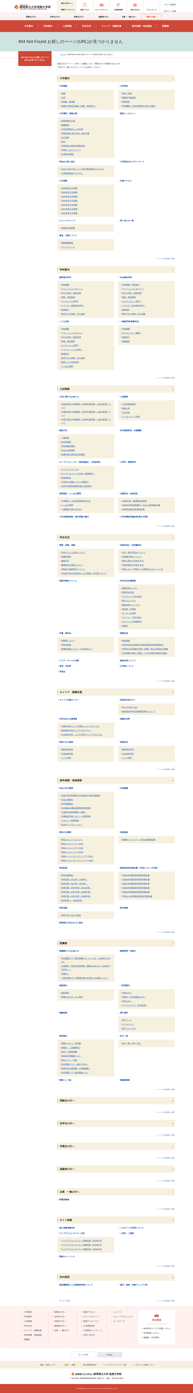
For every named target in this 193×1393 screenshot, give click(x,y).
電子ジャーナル (129, 1028)
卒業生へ (65, 974)
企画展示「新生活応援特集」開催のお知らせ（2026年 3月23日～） (85, 968)
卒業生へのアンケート (71, 150)
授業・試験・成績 (67, 545)
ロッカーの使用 (129, 613)
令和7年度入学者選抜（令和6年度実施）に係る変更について (86, 421)
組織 (63, 93)
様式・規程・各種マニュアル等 (133, 1285)
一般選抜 (65, 438)
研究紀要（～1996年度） (72, 900)
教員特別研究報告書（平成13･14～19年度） (139, 868)
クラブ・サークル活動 (69, 660)
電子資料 (124, 1013)
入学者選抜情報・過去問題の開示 (74, 517)
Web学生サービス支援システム (157, 1328)
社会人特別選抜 (68, 450)
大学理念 (124, 86)
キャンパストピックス (123, 1316)
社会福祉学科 (126, 277)
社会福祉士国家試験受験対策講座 (76, 808)
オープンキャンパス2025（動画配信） (78, 473)
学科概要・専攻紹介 (131, 285)
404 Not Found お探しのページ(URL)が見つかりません (35, 58)
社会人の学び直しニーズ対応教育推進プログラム (82, 169)
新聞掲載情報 (67, 243)
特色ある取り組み (67, 161)
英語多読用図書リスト (71, 1056)
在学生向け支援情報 (68, 719)
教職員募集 (64, 1199)
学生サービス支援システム (73, 552)
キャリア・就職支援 (111, 26)
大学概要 (63, 86)
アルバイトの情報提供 (132, 621)
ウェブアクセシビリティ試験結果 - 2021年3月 (81, 1245)
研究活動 (63, 908)
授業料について (68, 640)
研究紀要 (63, 868)
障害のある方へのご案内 (72, 997)
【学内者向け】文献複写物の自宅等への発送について (84, 978)
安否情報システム (151, 1333)
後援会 (125, 626)
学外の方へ (127, 1001)
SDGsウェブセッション (71, 825)
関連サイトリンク (67, 1256)
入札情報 (63, 181)
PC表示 (110, 1355)
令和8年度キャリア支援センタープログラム (80, 726)
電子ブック (127, 1020)
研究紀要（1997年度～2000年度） (76, 896)
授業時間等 (66, 557)
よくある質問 (67, 366)
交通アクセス (126, 181)
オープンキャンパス (70, 469)
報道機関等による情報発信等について (76, 1285)
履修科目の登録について (72, 565)
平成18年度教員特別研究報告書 (136, 879)
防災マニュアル (129, 601)
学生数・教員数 (68, 102)
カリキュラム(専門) (69, 301)
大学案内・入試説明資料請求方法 (76, 501)
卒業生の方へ (67, 1146)
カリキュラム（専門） (132, 301)
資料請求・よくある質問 (70, 493)
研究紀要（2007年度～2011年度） (76, 888)
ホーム (63, 54)
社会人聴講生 (67, 800)
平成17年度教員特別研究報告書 (136, 884)
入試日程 (126, 412)
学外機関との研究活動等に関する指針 (138, 106)
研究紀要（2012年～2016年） (74, 884)
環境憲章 (126, 102)
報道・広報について (68, 235)
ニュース (117, 1312)
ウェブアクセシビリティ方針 (72, 1233)
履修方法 (65, 561)
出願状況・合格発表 (129, 493)
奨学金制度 (66, 645)
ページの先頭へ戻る (166, 258)
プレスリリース (68, 247)
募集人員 (126, 408)
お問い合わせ (89, 1335)
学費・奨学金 (65, 633)
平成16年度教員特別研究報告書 (136, 888)
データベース (128, 1024)
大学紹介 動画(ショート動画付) (75, 482)
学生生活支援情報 (128, 581)
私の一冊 (124, 1036)
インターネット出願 (131, 416)
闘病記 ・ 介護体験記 (70, 1048)
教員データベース (91, 1321)
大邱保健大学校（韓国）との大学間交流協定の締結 (144, 653)
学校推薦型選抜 (68, 446)
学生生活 (86, 26)
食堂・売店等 (65, 666)
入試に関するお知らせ (69, 397)
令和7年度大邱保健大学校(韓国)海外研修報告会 (143, 645)
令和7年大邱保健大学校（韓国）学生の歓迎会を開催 (145, 649)
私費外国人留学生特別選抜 (73, 454)
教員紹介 (65, 310)
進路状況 (124, 742)
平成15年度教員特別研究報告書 (136, 892)
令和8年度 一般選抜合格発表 (134, 501)
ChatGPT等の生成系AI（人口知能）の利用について (84, 573)
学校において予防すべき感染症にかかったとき (142, 569)
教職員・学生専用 (151, 1337)
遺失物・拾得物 (129, 609)
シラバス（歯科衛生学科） (73, 305)
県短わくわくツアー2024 (72, 844)
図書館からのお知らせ (69, 951)
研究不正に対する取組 (71, 915)
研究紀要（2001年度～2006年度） (76, 892)
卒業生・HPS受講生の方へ (134, 997)
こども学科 (64, 321)
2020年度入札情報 (69, 213)
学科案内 (47, 26)
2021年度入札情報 (69, 209)
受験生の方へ (67, 1100)
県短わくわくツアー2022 (72, 852)
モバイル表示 (83, 1355)
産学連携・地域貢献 (142, 26)
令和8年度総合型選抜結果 (133, 509)
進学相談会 (66, 478)
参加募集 (126, 640)
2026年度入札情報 (69, 188)
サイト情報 (66, 1220)
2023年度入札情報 (69, 201)
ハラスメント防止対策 (132, 596)
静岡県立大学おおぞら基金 (71, 923)
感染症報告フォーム (68, 581)
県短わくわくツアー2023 (72, 848)
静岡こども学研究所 (70, 362)
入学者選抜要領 (129, 404)
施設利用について (128, 660)
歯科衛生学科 (65, 277)
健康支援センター (130, 588)
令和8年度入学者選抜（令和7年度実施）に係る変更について (86, 413)
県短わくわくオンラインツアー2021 (77, 856)
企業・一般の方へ (69, 1191)
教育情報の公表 (68, 121)
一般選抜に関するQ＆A (71, 509)
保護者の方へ (67, 1169)
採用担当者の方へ (128, 700)
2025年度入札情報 (69, 192)
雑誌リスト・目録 (69, 1060)
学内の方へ (127, 993)
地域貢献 (124, 832)
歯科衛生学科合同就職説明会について (138, 711)
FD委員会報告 (67, 154)
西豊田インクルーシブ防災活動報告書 (138, 840)
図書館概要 (125, 1080)
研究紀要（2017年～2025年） (74, 879)
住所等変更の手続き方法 (133, 565)
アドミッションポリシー (72, 289)
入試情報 (67, 26)
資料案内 (63, 1036)
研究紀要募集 (67, 875)
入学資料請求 (89, 1326)
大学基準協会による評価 (72, 129)
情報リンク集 (65, 1080)
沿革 (63, 97)
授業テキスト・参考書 (71, 1043)
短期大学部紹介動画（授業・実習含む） (79, 106)
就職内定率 (125, 719)
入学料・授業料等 (128, 462)
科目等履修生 (67, 804)
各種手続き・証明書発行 (131, 545)
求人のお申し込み (130, 707)
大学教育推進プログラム (72, 173)
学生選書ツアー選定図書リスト (75, 1072)
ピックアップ (119, 1321)
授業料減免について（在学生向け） (77, 649)
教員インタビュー (128, 113)
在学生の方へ (67, 1123)
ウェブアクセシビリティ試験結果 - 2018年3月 (81, 1241)
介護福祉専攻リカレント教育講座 (76, 816)
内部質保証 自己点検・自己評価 (75, 133)
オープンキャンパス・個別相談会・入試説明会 (79, 462)
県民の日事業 (65, 832)
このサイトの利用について (132, 1228)
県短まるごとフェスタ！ (72, 840)
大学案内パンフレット (93, 1330)
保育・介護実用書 (69, 1052)
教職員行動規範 (129, 97)
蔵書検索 (63, 1013)
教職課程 (65, 125)
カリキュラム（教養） (132, 333)
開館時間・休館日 (128, 951)
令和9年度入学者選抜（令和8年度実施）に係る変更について (86, 406)
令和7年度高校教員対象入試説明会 (76, 486)
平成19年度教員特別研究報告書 (136, 875)
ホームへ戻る (64, 1301)
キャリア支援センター (69, 700)
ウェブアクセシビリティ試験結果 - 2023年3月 (81, 1249)
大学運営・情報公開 (68, 113)
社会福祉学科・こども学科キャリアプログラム (81, 734)
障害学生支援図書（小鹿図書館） (76, 1068)
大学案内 (28, 26)
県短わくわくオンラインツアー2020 (77, 860)
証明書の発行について (132, 557)
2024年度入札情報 (69, 196)
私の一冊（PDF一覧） (132, 1043)
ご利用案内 (125, 985)
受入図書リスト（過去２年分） (75, 1064)
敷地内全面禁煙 (68, 228)
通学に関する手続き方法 (133, 561)
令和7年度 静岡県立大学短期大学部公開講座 (80, 795)
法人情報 (65, 137)
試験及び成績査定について (73, 569)
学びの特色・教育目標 (71, 293)
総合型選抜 (66, 442)
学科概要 (65, 285)
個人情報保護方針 (67, 1228)
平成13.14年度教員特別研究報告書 (137, 896)
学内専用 (65, 1277)
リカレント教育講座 (70, 820)
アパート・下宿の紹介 (132, 617)
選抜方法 (63, 430)
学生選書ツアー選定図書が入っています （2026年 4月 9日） (86, 960)
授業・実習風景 (68, 297)
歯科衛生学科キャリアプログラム (76, 730)
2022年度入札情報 (69, 205)
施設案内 (63, 985)
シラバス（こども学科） (72, 350)
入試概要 (124, 397)
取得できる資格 (66, 742)
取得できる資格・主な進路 (73, 314)
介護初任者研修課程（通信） (74, 812)
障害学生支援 (128, 592)
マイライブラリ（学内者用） (134, 1005)
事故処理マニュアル (131, 605)
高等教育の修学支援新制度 (73, 146)
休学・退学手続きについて (134, 552)
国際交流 (124, 633)
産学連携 (124, 908)
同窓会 (62, 671)
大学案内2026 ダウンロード (132, 161)
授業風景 (126, 341)
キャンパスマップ (67, 220)
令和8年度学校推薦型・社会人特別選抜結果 (141, 505)
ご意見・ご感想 (127, 1233)
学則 (63, 142)
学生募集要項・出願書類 (131, 430)
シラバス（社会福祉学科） (134, 305)
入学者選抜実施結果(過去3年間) (134, 517)
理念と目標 (127, 93)
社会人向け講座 (66, 788)
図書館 (165, 26)
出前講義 (124, 788)
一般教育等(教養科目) (129, 321)
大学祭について (127, 666)
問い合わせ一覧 (127, 220)
